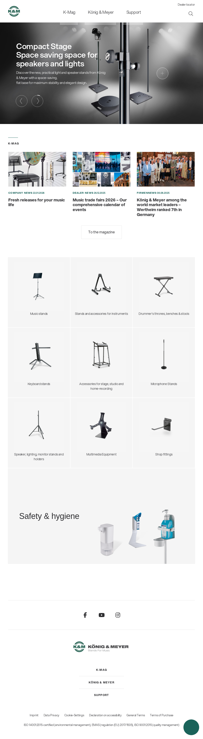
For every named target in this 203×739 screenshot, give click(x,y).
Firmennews (146, 193)
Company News (20, 193)
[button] (191, 727)
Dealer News (83, 193)
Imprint (34, 715)
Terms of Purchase (161, 715)
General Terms (135, 715)
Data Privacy (51, 715)
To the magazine (101, 231)
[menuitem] (75, 11)
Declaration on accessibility (105, 715)
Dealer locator (186, 4)
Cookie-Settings (74, 715)
